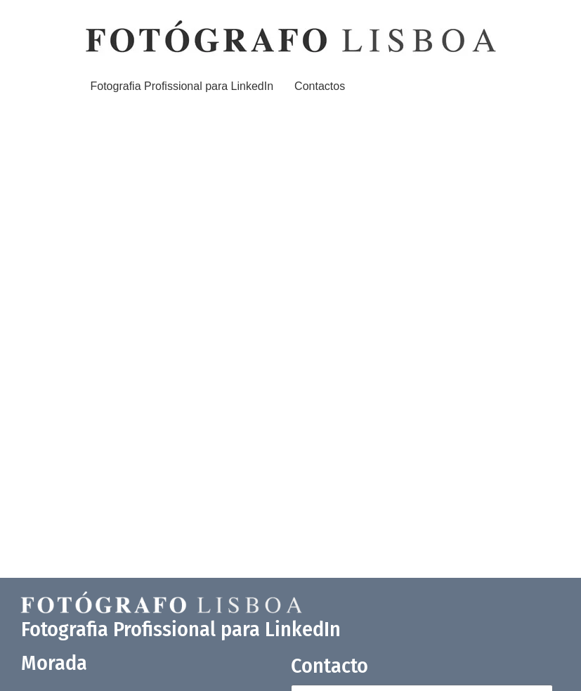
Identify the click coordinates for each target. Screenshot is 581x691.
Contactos (319, 86)
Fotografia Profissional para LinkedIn (182, 86)
